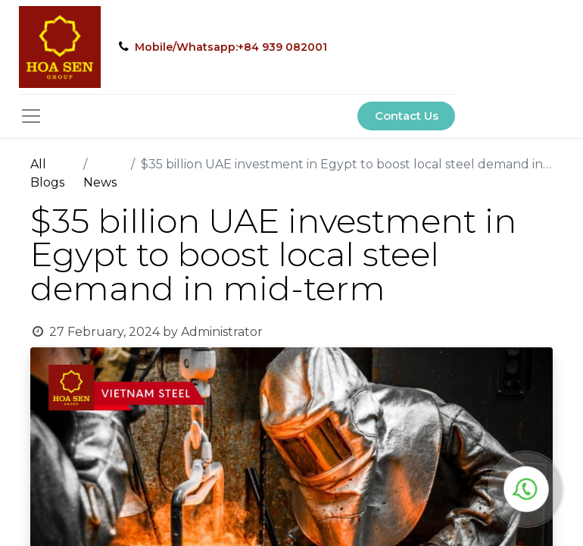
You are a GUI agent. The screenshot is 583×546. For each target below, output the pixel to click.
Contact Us (406, 115)
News (100, 182)
